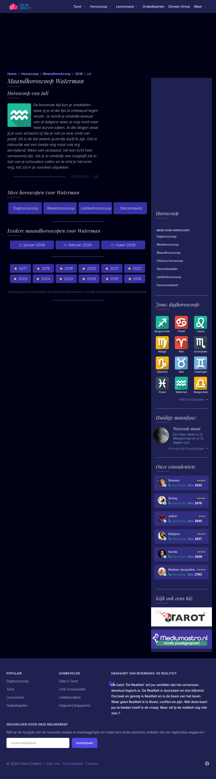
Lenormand (15, 697)
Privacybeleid (73, 764)
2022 (135, 268)
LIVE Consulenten (72, 689)
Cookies (92, 764)
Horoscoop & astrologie (189, 448)
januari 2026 (32, 245)
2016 (134, 279)
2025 (66, 279)
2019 (66, 268)
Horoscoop (30, 74)
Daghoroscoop (25, 208)
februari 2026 (78, 245)
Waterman (80, 176)
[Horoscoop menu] (101, 6)
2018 (79, 74)
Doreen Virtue (179, 6)
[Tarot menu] (79, 6)
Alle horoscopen (194, 399)
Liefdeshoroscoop (96, 208)
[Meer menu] (200, 6)
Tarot (10, 689)
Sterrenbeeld (130, 208)
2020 (89, 268)
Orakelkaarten (153, 6)
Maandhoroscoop (57, 74)
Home (12, 74)
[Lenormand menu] (127, 6)
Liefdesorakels (70, 697)
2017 (20, 268)
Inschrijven (84, 743)
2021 (111, 268)
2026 (89, 279)
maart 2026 (123, 245)
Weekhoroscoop (61, 208)
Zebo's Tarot (68, 681)
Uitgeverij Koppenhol (74, 705)
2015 (111, 279)
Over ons (53, 764)
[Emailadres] (37, 743)
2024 (43, 279)
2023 (20, 279)
